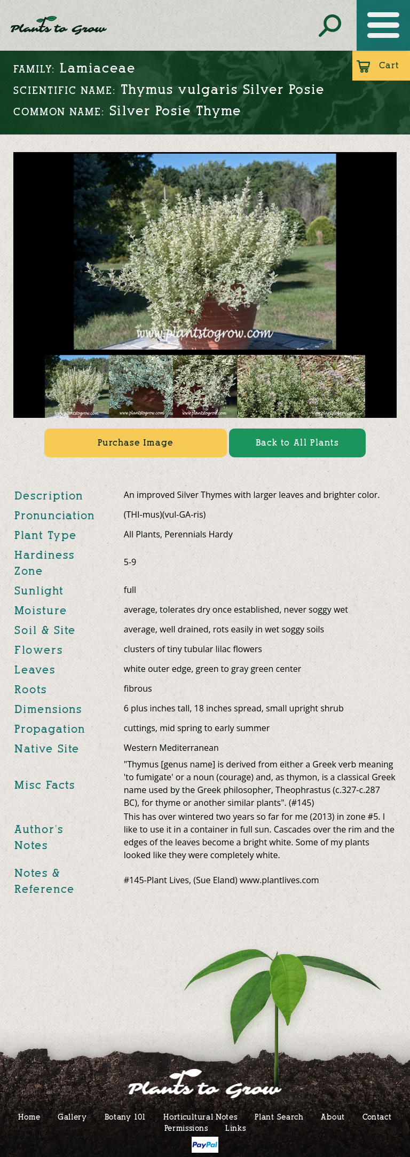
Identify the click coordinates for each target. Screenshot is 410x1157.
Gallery (72, 1117)
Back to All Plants (297, 442)
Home (29, 1117)
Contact (377, 1117)
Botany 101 (125, 1117)
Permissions (186, 1128)
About (333, 1117)
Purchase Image (135, 442)
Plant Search (279, 1117)
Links (235, 1128)
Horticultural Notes (200, 1117)
